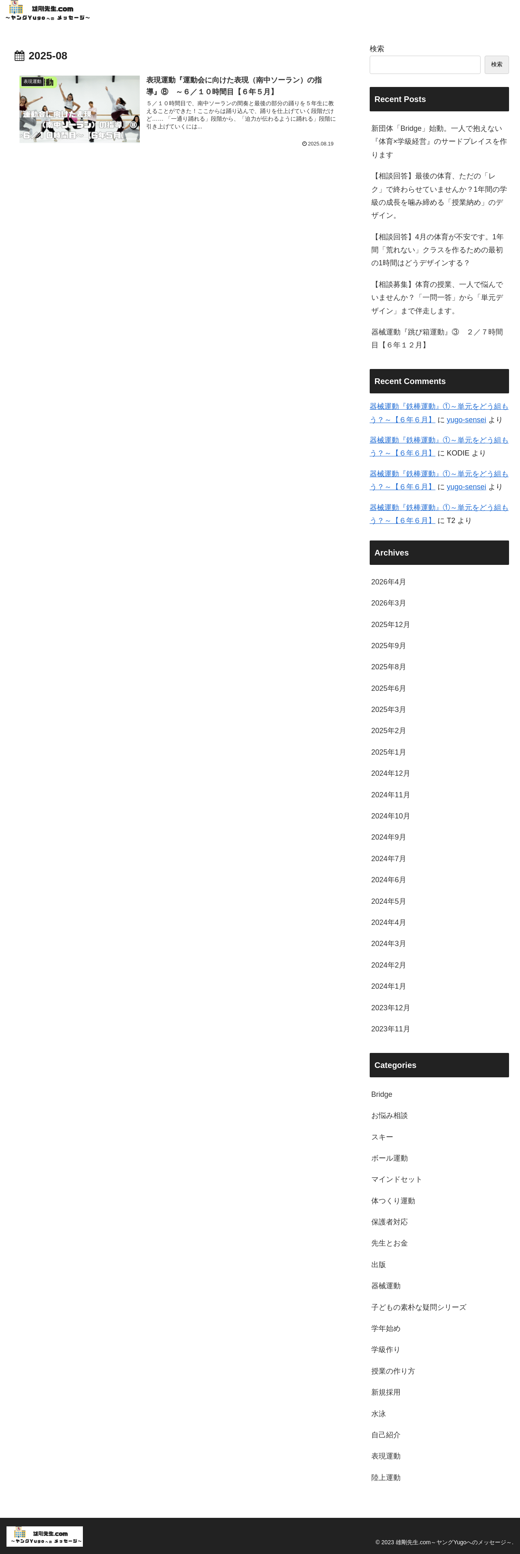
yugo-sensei (466, 420)
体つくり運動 (393, 1201)
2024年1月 (388, 986)
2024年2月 (388, 965)
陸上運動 (386, 1478)
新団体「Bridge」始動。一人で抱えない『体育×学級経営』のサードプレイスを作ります (439, 141)
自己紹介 (386, 1435)
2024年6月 (388, 880)
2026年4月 (388, 582)
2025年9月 (388, 646)
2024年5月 (388, 901)
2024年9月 (388, 837)
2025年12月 (390, 625)
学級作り (386, 1350)
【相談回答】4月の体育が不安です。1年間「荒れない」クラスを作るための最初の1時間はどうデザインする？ (437, 250)
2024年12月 (390, 773)
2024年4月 (388, 922)
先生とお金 (389, 1243)
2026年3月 (388, 603)
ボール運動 (389, 1158)
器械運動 (386, 1286)
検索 (377, 49)
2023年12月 (390, 1008)
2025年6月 (388, 688)
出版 (378, 1265)
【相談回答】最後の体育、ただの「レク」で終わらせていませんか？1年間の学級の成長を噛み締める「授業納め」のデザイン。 (439, 195)
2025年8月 (388, 667)
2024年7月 (388, 859)
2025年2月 (388, 731)
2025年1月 (388, 752)
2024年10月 (390, 816)
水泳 (378, 1414)
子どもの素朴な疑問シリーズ (418, 1307)
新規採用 (386, 1392)
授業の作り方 (393, 1371)
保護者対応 (389, 1222)
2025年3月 (388, 709)
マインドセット (396, 1179)
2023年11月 (390, 1029)
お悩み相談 (389, 1115)
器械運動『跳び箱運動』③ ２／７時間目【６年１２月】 (437, 338)
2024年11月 (390, 795)
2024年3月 (388, 944)
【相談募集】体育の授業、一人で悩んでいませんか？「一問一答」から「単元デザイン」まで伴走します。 (437, 297)
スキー (382, 1137)
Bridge (381, 1094)
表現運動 (386, 1456)
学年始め (386, 1328)
